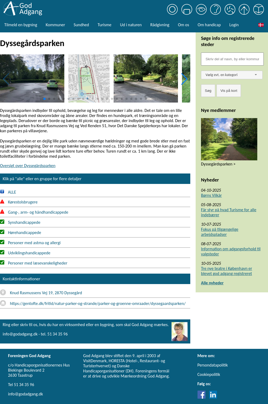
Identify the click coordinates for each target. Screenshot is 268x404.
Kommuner (55, 24)
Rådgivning (159, 24)
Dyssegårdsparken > (218, 164)
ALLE (8, 192)
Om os (183, 24)
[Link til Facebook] (203, 397)
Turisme (104, 24)
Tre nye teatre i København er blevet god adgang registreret (226, 271)
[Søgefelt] (232, 59)
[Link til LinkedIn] (213, 397)
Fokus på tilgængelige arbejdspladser (219, 232)
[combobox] (232, 75)
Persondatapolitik (213, 365)
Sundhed (81, 24)
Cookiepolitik (209, 374)
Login (234, 24)
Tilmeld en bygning (20, 24)
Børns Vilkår (211, 195)
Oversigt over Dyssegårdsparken (27, 165)
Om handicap (209, 24)
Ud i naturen (131, 24)
